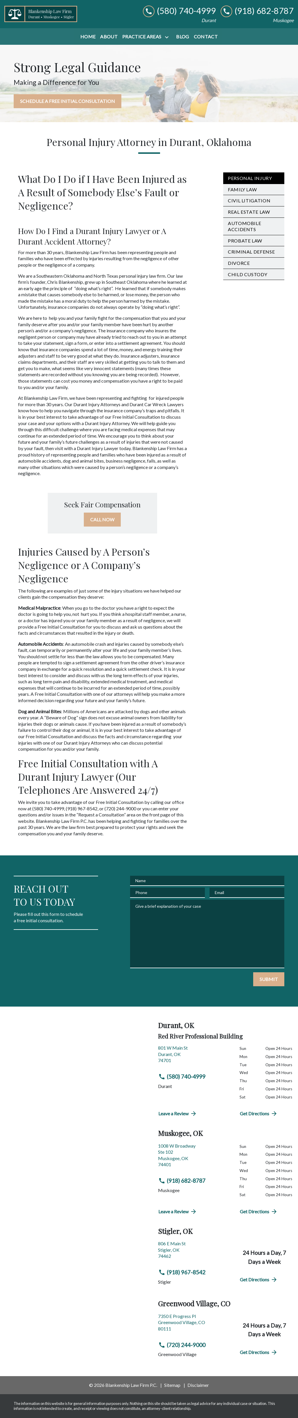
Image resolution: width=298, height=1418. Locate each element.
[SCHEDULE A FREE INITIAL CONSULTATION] (67, 101)
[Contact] (205, 36)
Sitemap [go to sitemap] (172, 1385)
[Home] (88, 36)
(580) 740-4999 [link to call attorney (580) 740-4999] (181, 1076)
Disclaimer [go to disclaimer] (198, 1385)
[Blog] (182, 36)
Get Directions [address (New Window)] (259, 1113)
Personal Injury (250, 178)
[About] (109, 36)
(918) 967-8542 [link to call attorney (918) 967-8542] (181, 1272)
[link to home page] (40, 14)
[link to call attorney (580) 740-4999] (179, 11)
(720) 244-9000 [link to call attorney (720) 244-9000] (181, 1345)
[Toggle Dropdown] (168, 37)
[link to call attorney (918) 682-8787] (257, 11)
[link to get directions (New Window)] (194, 1056)
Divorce (239, 263)
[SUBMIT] (268, 979)
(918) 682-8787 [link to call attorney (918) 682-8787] (181, 1180)
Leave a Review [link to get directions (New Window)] (177, 1113)
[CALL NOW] (102, 520)
